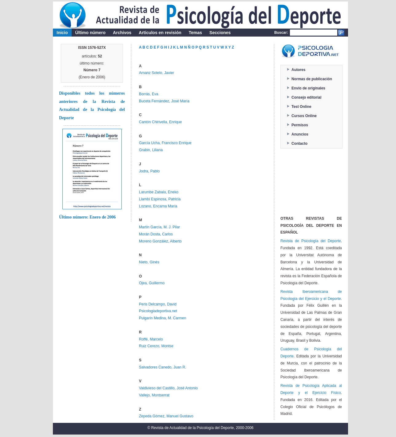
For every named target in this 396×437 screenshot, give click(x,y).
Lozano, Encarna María (158, 206)
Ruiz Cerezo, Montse (156, 346)
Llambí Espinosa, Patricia (159, 199)
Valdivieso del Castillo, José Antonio (168, 388)
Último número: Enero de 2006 (87, 217)
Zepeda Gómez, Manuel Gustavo (166, 416)
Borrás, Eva (148, 94)
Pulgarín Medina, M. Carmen (162, 318)
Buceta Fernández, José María (164, 101)
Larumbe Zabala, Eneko (158, 192)
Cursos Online (304, 116)
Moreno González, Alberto (160, 241)
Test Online (301, 106)
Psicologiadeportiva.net (158, 311)
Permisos (299, 125)
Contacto (299, 143)
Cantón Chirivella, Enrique (160, 122)
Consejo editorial (306, 97)
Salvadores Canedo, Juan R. (162, 367)
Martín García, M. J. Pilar (159, 227)
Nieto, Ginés (149, 262)
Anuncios (299, 134)
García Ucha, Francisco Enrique (165, 143)
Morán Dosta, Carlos (156, 234)
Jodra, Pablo (149, 171)
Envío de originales (308, 88)
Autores (298, 70)
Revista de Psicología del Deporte (310, 241)
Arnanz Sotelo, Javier (156, 73)
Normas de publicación (311, 79)
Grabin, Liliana (151, 150)
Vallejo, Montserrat (154, 395)
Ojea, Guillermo (151, 283)
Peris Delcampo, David (157, 304)
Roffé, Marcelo (151, 339)
